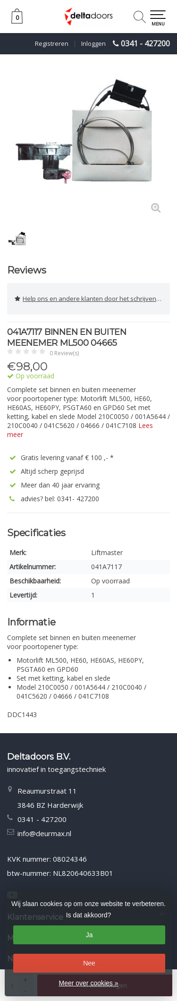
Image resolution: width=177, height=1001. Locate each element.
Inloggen (93, 43)
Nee (89, 963)
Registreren (51, 43)
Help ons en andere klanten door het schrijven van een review (92, 298)
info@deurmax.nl (44, 833)
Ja (89, 935)
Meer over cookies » (88, 983)
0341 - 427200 (145, 43)
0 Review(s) (64, 353)
